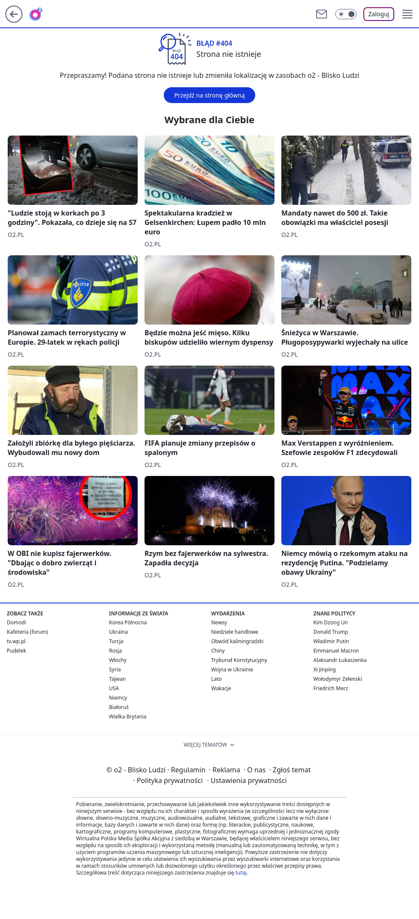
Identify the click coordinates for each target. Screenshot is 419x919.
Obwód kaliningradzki (237, 641)
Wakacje (221, 688)
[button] (407, 14)
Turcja (116, 641)
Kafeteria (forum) (27, 631)
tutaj (240, 872)
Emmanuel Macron (336, 650)
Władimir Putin (331, 641)
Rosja (115, 650)
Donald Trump (330, 631)
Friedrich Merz (330, 688)
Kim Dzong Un (330, 622)
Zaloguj (379, 14)
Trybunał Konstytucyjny (239, 660)
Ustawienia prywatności (246, 780)
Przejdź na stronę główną (209, 95)
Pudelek (16, 650)
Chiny (218, 650)
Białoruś (119, 707)
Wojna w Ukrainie (232, 669)
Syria (115, 669)
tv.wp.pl (16, 641)
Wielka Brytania (128, 716)
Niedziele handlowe (234, 631)
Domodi (16, 622)
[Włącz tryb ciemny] (346, 14)
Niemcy (118, 697)
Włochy (118, 660)
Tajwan (117, 679)
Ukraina (118, 631)
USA (114, 688)
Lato (216, 679)
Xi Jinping (324, 669)
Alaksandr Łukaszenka (340, 660)
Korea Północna (128, 622)
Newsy (219, 622)
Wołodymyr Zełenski (337, 679)
